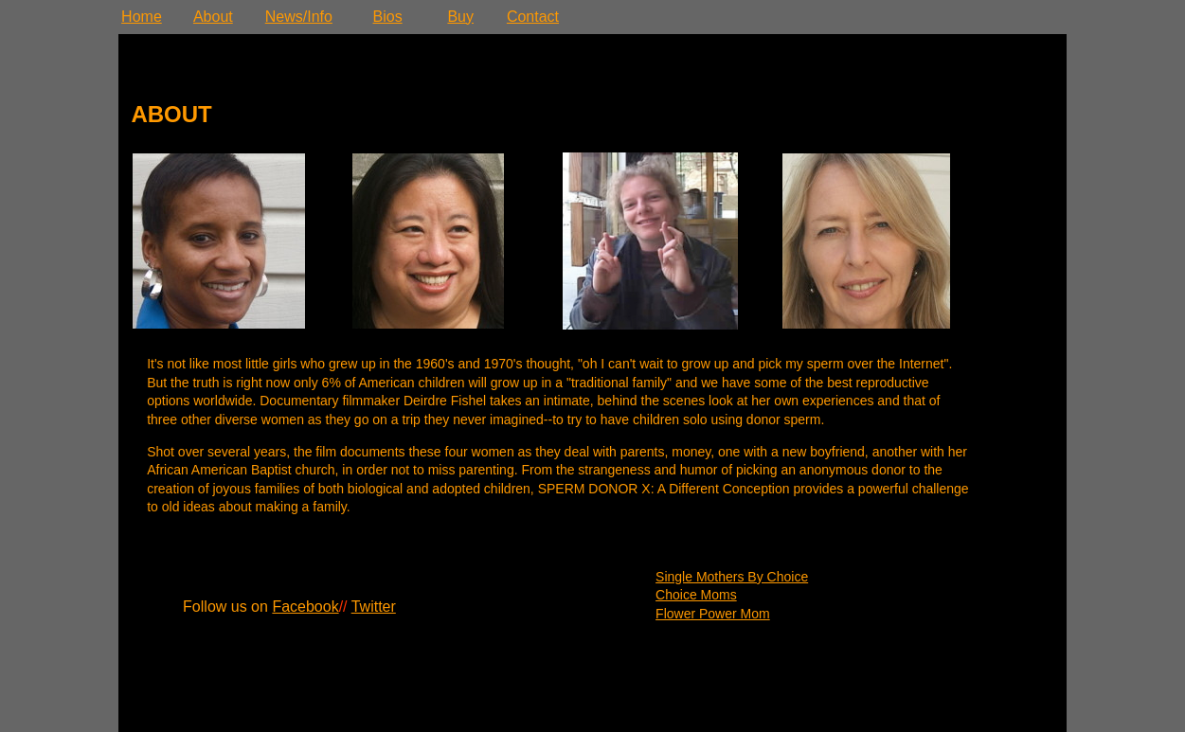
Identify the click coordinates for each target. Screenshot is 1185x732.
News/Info (298, 17)
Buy (460, 17)
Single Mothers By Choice (731, 576)
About (213, 17)
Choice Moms (696, 594)
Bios (388, 17)
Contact (533, 17)
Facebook (305, 606)
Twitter (373, 606)
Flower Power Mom (712, 613)
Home (141, 17)
